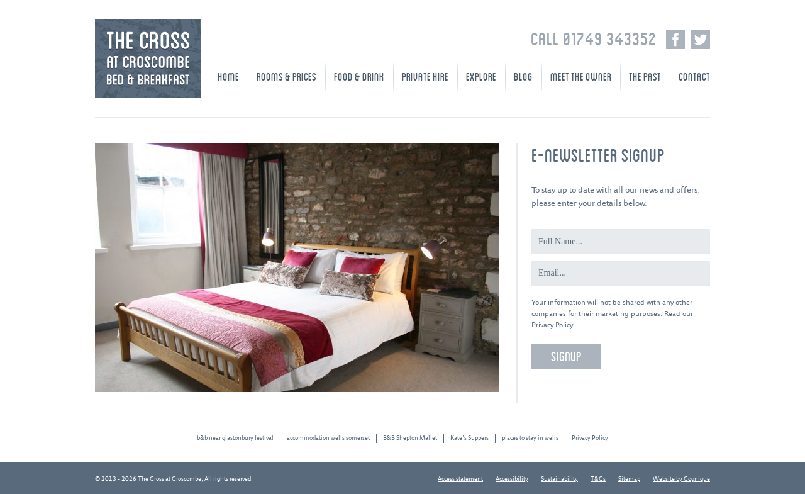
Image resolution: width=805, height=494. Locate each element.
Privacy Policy (551, 325)
